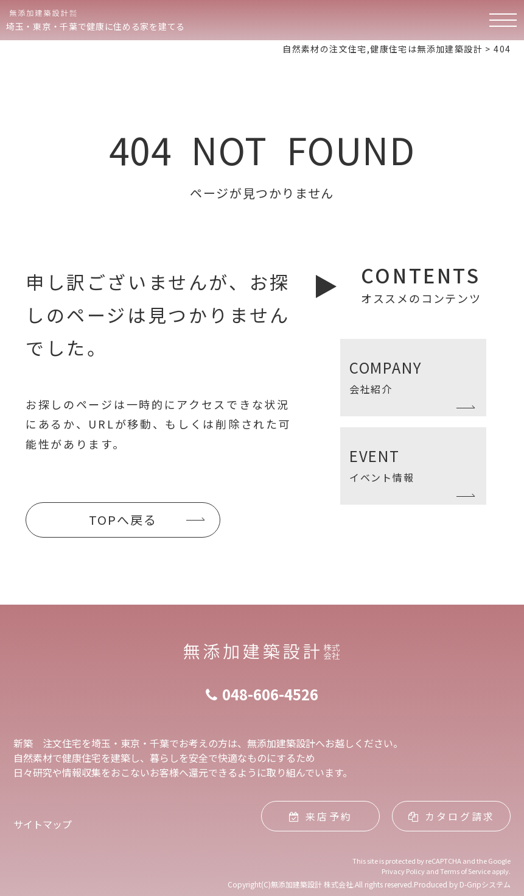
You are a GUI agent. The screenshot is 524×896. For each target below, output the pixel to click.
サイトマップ (42, 824)
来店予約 (320, 816)
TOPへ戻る (123, 519)
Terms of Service (465, 871)
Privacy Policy (403, 871)
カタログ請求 (451, 816)
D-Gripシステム (485, 884)
